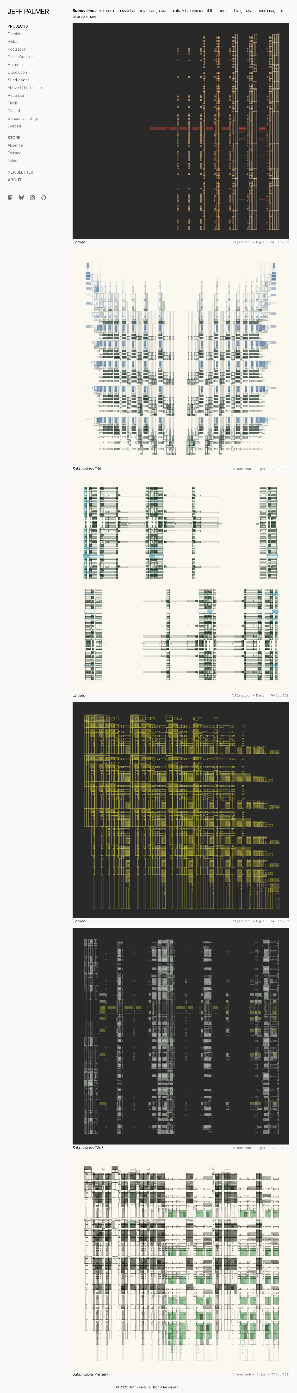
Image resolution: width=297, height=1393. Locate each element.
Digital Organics (21, 57)
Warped (14, 126)
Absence (15, 145)
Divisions (15, 33)
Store (14, 137)
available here (84, 16)
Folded (13, 160)
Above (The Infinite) (25, 87)
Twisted (14, 153)
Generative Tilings (23, 118)
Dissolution (17, 72)
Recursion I (17, 95)
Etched (14, 110)
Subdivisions (19, 80)
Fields (13, 103)
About (15, 179)
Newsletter (20, 172)
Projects (18, 26)
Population (17, 49)
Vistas (13, 41)
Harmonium (18, 64)
